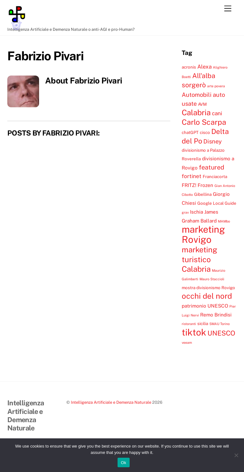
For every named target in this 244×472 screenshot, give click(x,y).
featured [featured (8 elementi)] (211, 167)
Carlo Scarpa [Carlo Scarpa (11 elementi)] (204, 122)
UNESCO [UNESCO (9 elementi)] (221, 333)
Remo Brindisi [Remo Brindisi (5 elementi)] (216, 314)
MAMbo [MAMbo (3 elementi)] (224, 221)
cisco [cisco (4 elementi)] (205, 132)
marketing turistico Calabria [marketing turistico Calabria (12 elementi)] (199, 259)
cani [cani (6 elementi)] (217, 113)
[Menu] (227, 9)
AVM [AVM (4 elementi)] (202, 104)
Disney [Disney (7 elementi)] (212, 141)
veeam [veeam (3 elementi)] (187, 342)
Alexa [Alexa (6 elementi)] (204, 66)
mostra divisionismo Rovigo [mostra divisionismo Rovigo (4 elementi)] (208, 287)
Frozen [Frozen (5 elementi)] (205, 185)
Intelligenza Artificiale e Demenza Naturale (111, 402)
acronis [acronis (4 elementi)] (189, 67)
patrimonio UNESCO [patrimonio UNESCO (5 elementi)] (205, 306)
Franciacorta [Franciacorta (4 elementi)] (215, 176)
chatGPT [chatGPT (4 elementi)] (190, 132)
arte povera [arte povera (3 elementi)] (216, 86)
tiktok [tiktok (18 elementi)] (194, 332)
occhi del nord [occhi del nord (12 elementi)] (207, 295)
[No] (236, 455)
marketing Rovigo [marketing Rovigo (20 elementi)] (203, 234)
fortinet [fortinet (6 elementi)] (191, 176)
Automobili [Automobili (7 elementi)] (197, 94)
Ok (123, 462)
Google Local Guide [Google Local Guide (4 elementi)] (216, 203)
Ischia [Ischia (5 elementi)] (196, 212)
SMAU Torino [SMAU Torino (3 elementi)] (219, 324)
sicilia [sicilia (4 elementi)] (202, 323)
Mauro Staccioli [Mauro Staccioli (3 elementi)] (212, 279)
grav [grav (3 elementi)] (185, 212)
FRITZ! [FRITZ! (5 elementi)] (189, 185)
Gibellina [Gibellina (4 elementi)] (203, 194)
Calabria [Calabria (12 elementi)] (196, 112)
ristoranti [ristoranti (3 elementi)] (189, 324)
